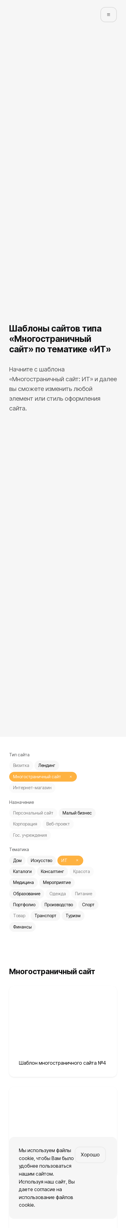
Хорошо (90, 1155)
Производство (59, 904)
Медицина (23, 882)
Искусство (41, 860)
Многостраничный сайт (37, 776)
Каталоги (22, 871)
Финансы (22, 926)
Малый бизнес (77, 812)
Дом (17, 860)
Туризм (73, 915)
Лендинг (46, 765)
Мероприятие (57, 882)
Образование (26, 893)
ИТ (64, 860)
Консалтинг (52, 871)
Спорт (88, 904)
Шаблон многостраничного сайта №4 (62, 1063)
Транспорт (45, 915)
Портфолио (24, 904)
